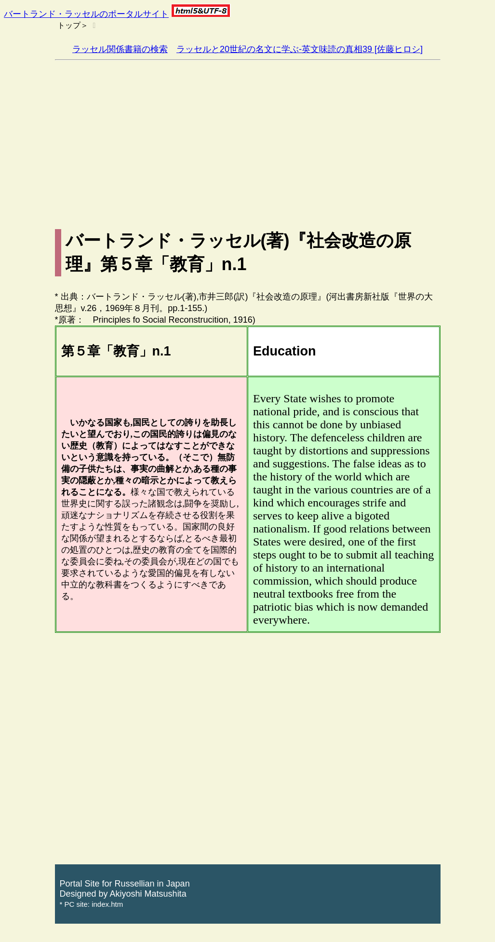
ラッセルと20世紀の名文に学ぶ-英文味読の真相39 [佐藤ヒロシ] (299, 49)
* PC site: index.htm (91, 904)
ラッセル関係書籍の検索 (120, 49)
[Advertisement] (248, 132)
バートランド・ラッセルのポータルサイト (86, 14)
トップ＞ (72, 25)
